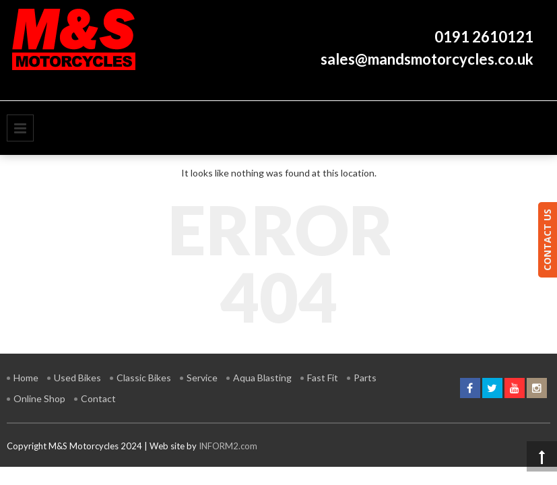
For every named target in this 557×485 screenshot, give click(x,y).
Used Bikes (77, 377)
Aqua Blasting (262, 377)
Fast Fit (322, 377)
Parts (365, 377)
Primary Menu (20, 128)
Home (25, 377)
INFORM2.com (228, 446)
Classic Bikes (144, 377)
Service (202, 377)
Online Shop (39, 398)
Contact (98, 398)
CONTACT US (547, 240)
